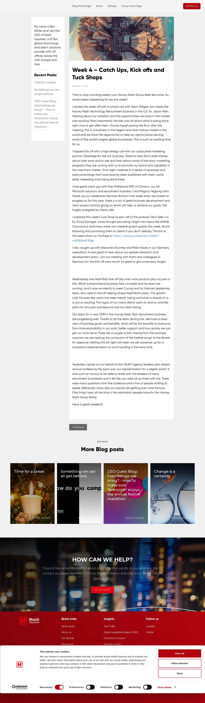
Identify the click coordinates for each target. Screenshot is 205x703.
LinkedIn (150, 626)
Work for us (67, 650)
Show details (165, 697)
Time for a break (45, 82)
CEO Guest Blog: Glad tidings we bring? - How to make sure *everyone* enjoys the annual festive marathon (46, 114)
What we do (68, 626)
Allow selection (179, 673)
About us (66, 632)
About (99, 6)
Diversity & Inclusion (114, 638)
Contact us (192, 6)
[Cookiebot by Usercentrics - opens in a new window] (19, 697)
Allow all (179, 663)
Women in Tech (112, 644)
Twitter (150, 632)
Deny (180, 683)
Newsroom (67, 644)
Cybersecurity (111, 650)
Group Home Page (131, 6)
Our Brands (67, 638)
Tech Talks (109, 626)
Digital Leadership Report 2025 (121, 632)
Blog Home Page (82, 6)
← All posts (78, 427)
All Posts (112, 6)
